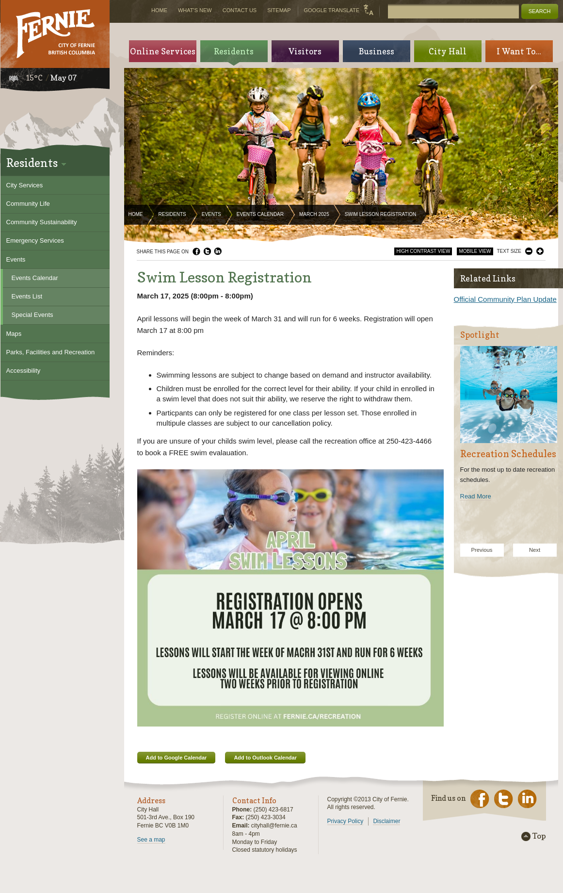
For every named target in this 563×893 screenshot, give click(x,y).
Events (211, 214)
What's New (195, 10)
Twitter (207, 251)
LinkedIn (218, 251)
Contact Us (240, 10)
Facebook (196, 251)
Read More (475, 496)
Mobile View (475, 251)
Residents (172, 214)
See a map (151, 839)
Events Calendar (260, 214)
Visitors (305, 51)
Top (539, 836)
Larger (540, 251)
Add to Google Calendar (176, 758)
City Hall (447, 51)
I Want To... (519, 51)
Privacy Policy (345, 821)
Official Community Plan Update (505, 299)
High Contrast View (423, 251)
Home (136, 214)
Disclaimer (386, 821)
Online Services (162, 51)
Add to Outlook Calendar (265, 758)
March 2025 (314, 214)
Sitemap (278, 10)
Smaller (528, 251)
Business (376, 51)
